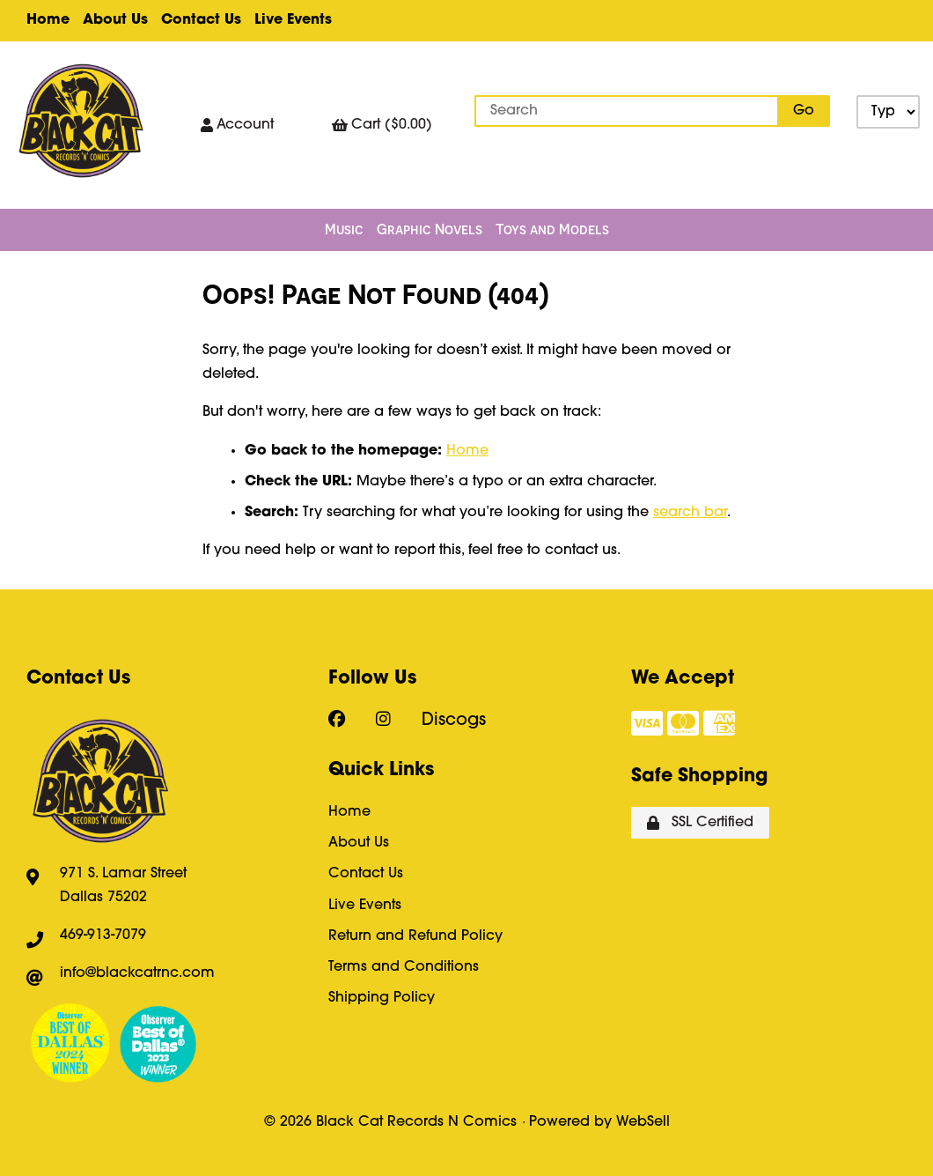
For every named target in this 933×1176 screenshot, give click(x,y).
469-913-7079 (103, 935)
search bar (690, 513)
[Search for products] (626, 111)
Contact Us (201, 20)
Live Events (293, 20)
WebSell (643, 1122)
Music (344, 229)
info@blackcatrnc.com (137, 973)
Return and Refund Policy (415, 936)
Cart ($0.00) (382, 125)
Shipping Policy (381, 998)
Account (237, 125)
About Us (115, 20)
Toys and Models (552, 229)
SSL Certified (700, 823)
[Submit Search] (803, 111)
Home (48, 20)
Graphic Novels (429, 229)
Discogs (454, 721)
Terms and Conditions (403, 967)
